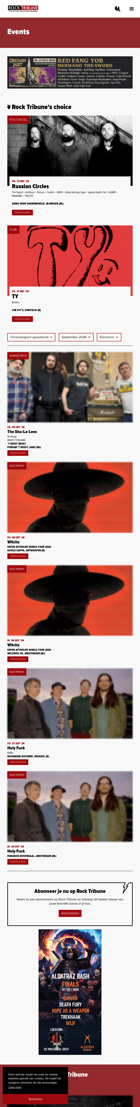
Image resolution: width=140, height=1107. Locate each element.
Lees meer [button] (15, 1087)
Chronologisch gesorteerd (29, 337)
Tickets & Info (22, 212)
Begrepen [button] (35, 1099)
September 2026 (74, 337)
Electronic (107, 337)
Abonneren (70, 913)
